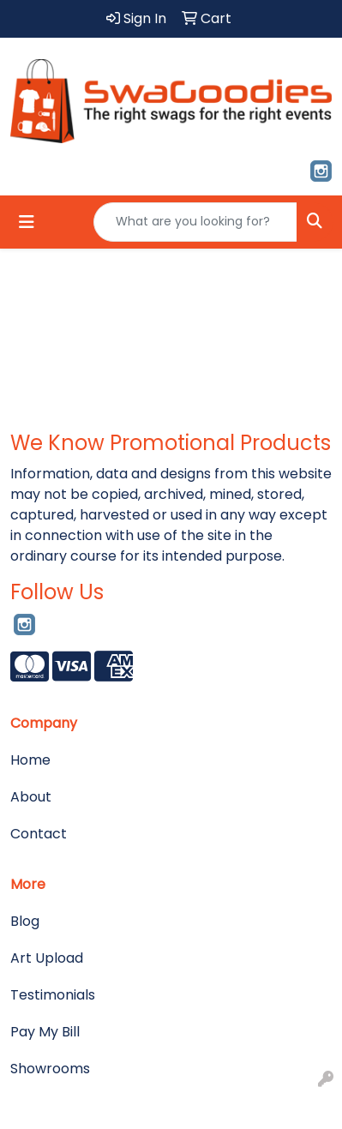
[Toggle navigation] (27, 222)
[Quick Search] (195, 222)
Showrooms (50, 1068)
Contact (38, 834)
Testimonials (52, 995)
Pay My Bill (45, 1032)
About (30, 797)
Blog (24, 921)
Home (30, 760)
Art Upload (46, 958)
